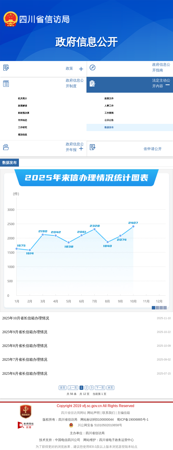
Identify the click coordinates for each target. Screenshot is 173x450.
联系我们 (108, 413)
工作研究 (22, 127)
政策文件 (109, 98)
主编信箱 (123, 413)
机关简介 (22, 98)
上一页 (73, 387)
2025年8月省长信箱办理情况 (24, 346)
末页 (110, 387)
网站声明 (93, 413)
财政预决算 (23, 113)
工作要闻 (109, 113)
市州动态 (22, 120)
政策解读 (22, 105)
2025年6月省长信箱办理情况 (24, 373)
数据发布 (109, 127)
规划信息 (22, 134)
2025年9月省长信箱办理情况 (24, 332)
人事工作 (109, 105)
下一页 (100, 387)
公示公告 (109, 120)
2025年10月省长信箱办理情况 (25, 318)
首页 (62, 387)
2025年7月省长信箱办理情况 (24, 359)
